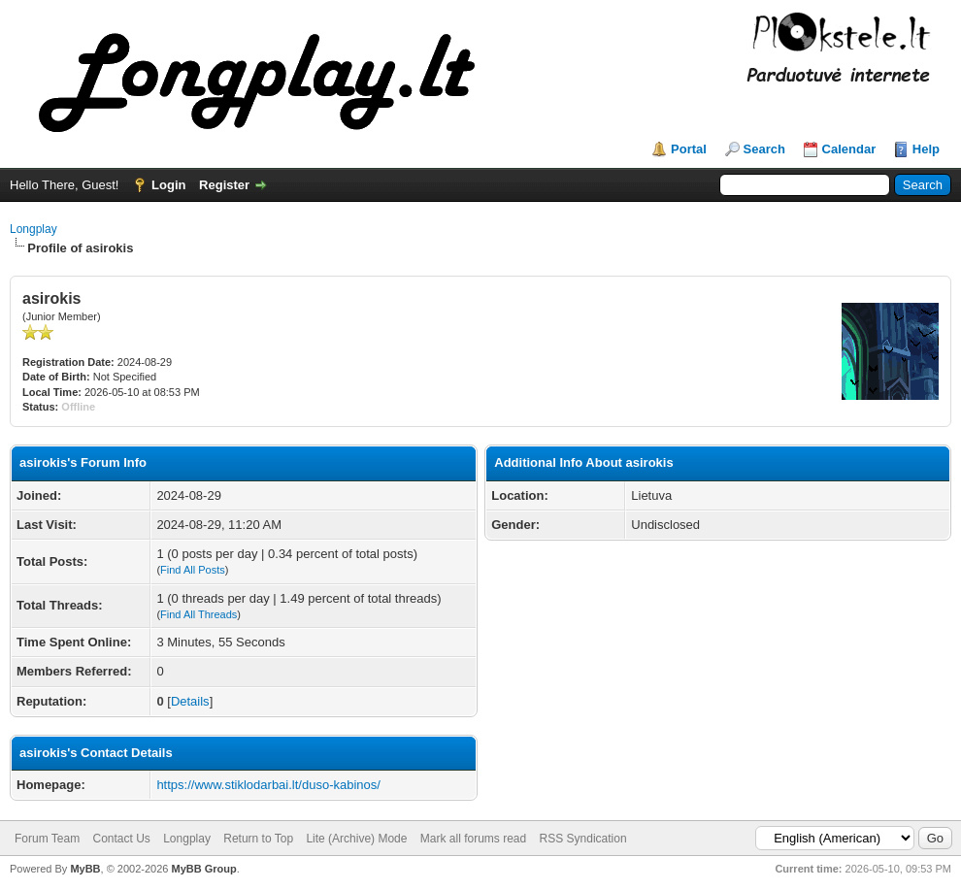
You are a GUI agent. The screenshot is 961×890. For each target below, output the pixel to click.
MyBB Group (203, 868)
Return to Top (258, 838)
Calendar (849, 149)
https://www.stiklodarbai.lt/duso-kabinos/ (268, 784)
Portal (689, 149)
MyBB (85, 868)
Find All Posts (192, 570)
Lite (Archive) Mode (356, 838)
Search (764, 149)
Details (190, 701)
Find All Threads (198, 614)
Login (168, 185)
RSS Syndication (583, 838)
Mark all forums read (473, 838)
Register (224, 185)
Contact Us (120, 838)
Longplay (33, 229)
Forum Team (47, 838)
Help (926, 149)
